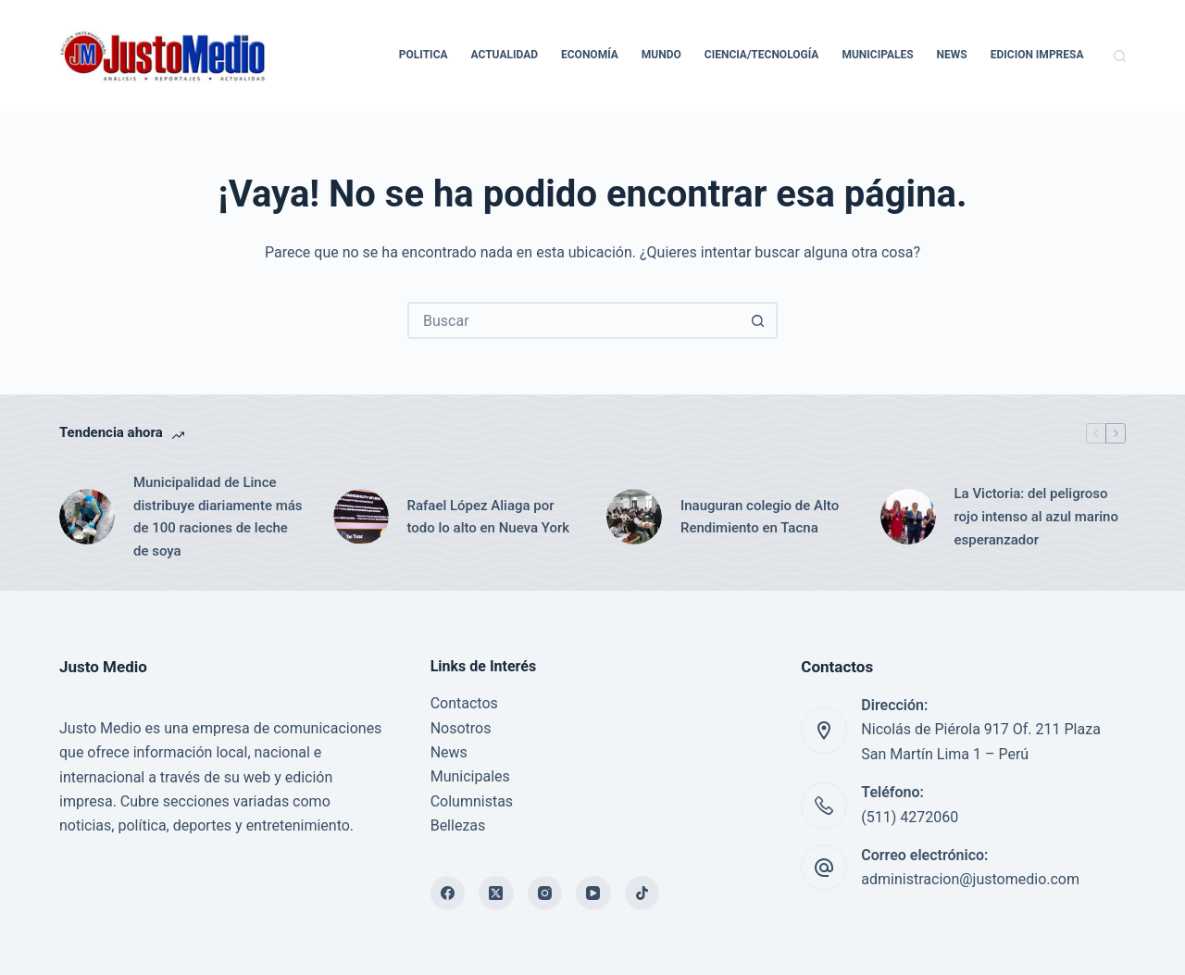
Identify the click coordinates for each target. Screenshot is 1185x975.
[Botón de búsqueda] (757, 320)
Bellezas (458, 825)
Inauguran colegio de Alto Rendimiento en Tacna (759, 517)
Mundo (661, 54)
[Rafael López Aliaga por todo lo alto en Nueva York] (361, 516)
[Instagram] (545, 893)
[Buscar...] (574, 320)
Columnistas (471, 801)
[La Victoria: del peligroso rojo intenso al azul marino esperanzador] (908, 516)
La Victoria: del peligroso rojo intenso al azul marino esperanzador (1036, 516)
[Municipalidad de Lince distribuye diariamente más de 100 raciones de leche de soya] (87, 516)
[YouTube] (593, 893)
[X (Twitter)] (496, 893)
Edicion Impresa (1037, 54)
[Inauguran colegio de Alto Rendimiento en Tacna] (634, 516)
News (952, 54)
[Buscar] (1120, 56)
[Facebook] (448, 893)
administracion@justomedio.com (970, 879)
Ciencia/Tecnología (762, 54)
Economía (589, 54)
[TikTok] (642, 893)
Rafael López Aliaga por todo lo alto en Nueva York (488, 517)
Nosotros (461, 728)
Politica (423, 54)
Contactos (464, 703)
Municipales (877, 54)
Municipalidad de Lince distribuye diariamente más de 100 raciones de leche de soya (218, 516)
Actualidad (504, 54)
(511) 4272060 (909, 817)
